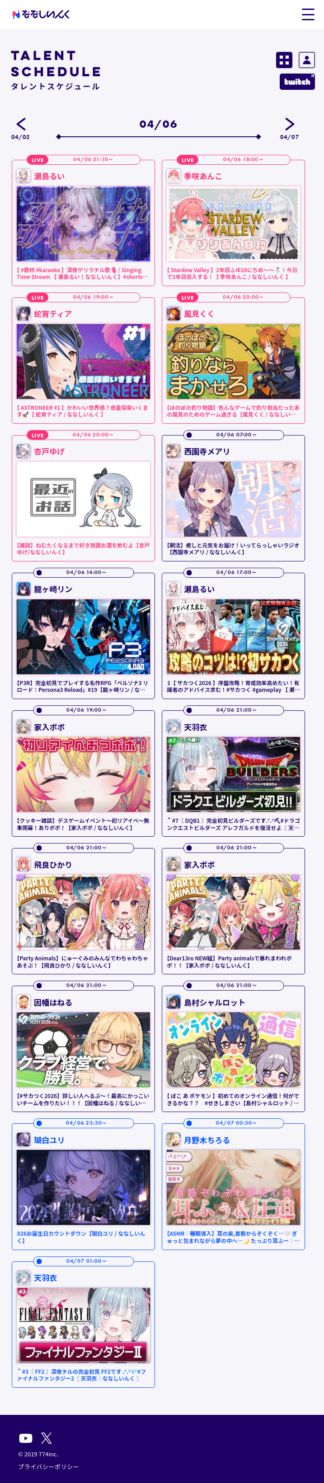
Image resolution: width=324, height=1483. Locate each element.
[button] (308, 14)
